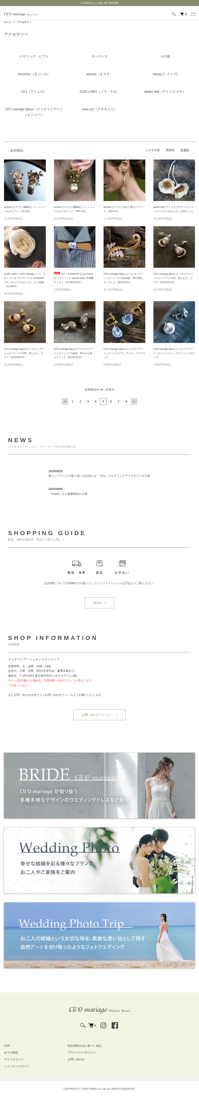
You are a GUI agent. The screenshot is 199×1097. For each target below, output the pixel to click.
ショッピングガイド (16, 1066)
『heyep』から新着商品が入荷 (68, 493)
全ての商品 (11, 1052)
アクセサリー (24, 22)
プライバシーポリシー (82, 1052)
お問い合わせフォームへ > (99, 714)
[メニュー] (193, 14)
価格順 (170, 150)
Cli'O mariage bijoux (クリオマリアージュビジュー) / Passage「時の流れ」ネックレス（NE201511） (124, 278)
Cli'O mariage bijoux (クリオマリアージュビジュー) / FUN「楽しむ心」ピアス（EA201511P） (173, 278)
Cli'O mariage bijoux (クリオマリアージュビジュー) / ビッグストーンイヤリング (174, 353)
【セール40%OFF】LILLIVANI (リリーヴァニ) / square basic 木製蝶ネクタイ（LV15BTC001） (74, 278)
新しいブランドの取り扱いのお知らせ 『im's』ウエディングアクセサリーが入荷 (99, 475)
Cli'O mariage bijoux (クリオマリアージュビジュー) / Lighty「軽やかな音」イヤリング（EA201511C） (74, 353)
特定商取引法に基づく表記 (85, 1045)
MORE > (99, 602)
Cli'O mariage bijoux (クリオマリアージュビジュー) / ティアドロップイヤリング (124, 353)
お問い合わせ (76, 1059)
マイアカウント (14, 1059)
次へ (134, 401)
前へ (65, 401)
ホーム (7, 22)
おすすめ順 (153, 150)
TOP (7, 1045)
